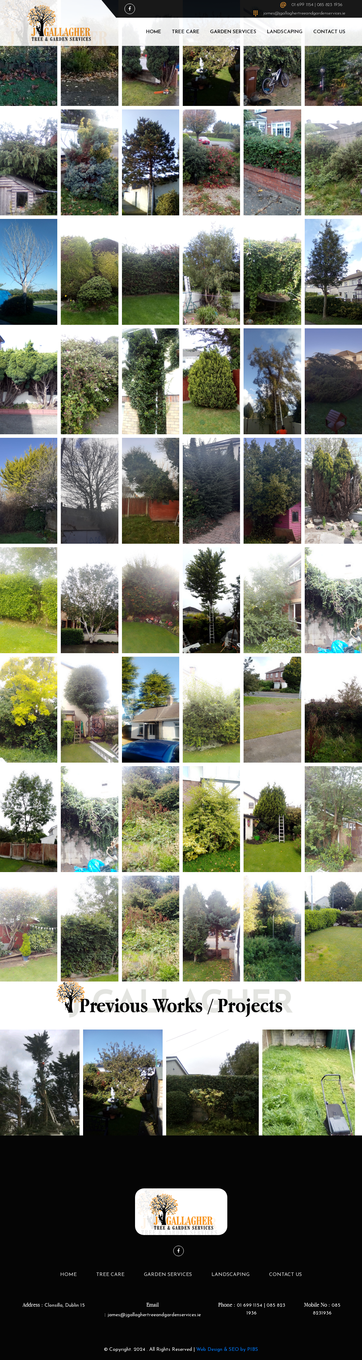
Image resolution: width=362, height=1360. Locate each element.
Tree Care (185, 32)
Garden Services (233, 32)
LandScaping (285, 32)
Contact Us (329, 32)
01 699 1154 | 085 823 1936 (317, 4)
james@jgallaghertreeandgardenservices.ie (304, 13)
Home (153, 32)
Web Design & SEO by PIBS (227, 1349)
